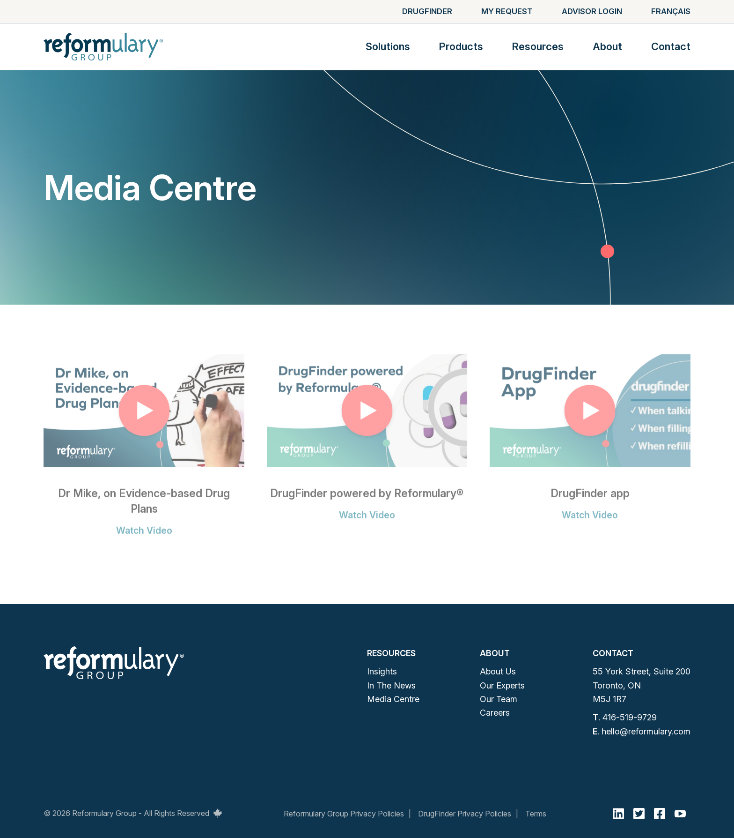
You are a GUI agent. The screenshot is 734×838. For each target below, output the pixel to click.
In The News (391, 685)
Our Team (498, 699)
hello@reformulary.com (646, 731)
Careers (495, 713)
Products (461, 46)
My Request (507, 11)
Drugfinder (427, 11)
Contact (670, 46)
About (607, 46)
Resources (538, 46)
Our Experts (502, 685)
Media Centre (393, 699)
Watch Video (144, 538)
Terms (535, 813)
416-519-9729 (629, 717)
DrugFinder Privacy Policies (464, 813)
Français (670, 11)
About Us (498, 671)
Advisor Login (592, 11)
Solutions (388, 46)
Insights (382, 671)
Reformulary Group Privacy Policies (344, 813)
